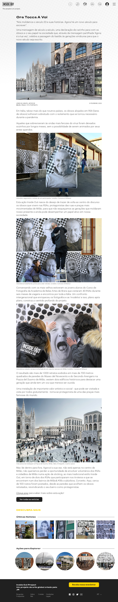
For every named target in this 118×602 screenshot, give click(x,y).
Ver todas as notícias (29, 499)
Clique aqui (22, 493)
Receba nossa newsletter (84, 585)
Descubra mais (28, 510)
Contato (41, 594)
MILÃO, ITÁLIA (21, 105)
